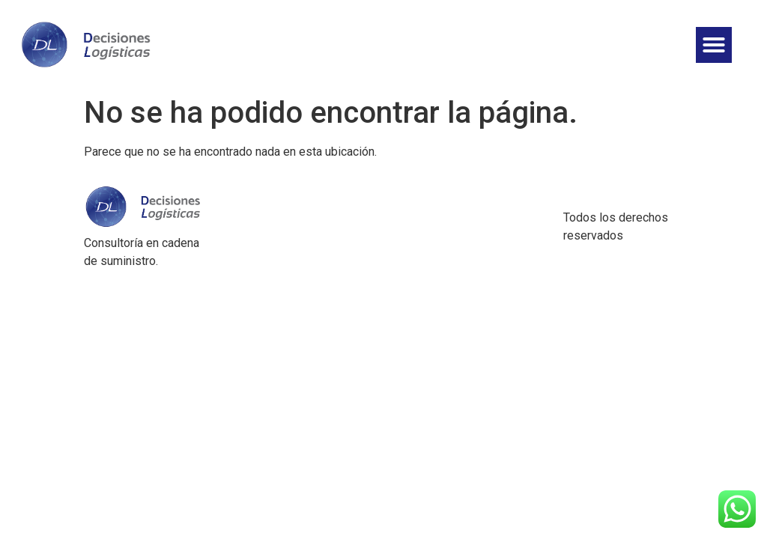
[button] (714, 45)
